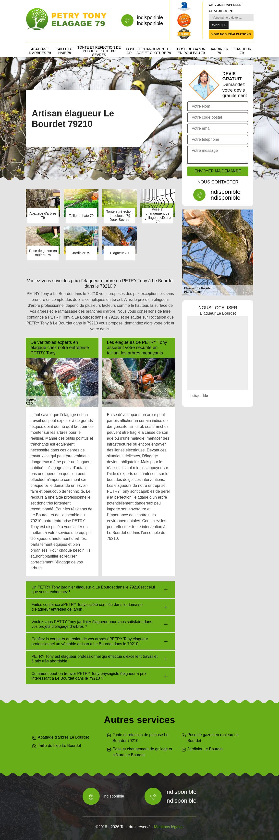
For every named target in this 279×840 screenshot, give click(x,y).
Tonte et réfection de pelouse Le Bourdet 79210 (141, 738)
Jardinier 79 (219, 51)
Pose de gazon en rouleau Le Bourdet (213, 738)
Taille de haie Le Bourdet (59, 745)
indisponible (150, 17)
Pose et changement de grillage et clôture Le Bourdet (142, 752)
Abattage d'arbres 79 (40, 51)
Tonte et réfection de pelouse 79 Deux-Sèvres (99, 51)
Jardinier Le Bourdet (205, 749)
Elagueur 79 (241, 51)
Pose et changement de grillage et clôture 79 (149, 51)
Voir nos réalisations (231, 34)
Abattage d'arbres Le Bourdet (63, 737)
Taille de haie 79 (64, 51)
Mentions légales (168, 827)
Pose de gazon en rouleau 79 (191, 51)
